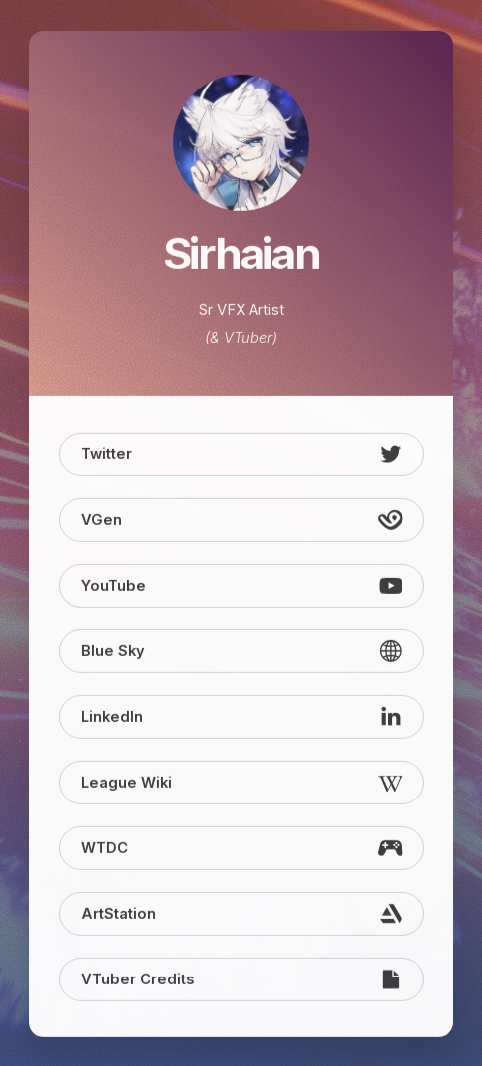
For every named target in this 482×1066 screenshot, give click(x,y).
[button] (241, 455)
